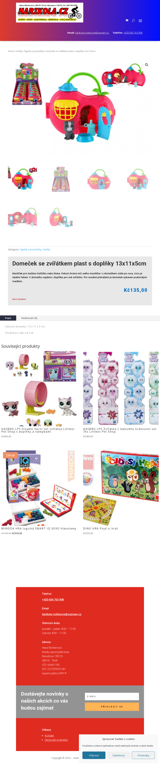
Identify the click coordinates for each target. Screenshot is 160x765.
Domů (11, 51)
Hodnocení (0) (29, 318)
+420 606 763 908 (132, 32)
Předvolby (143, 755)
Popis (8, 318)
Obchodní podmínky (56, 740)
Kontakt (49, 735)
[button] (147, 65)
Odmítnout (118, 755)
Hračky (19, 51)
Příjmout (94, 755)
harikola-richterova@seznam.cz (92, 32)
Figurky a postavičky (34, 51)
